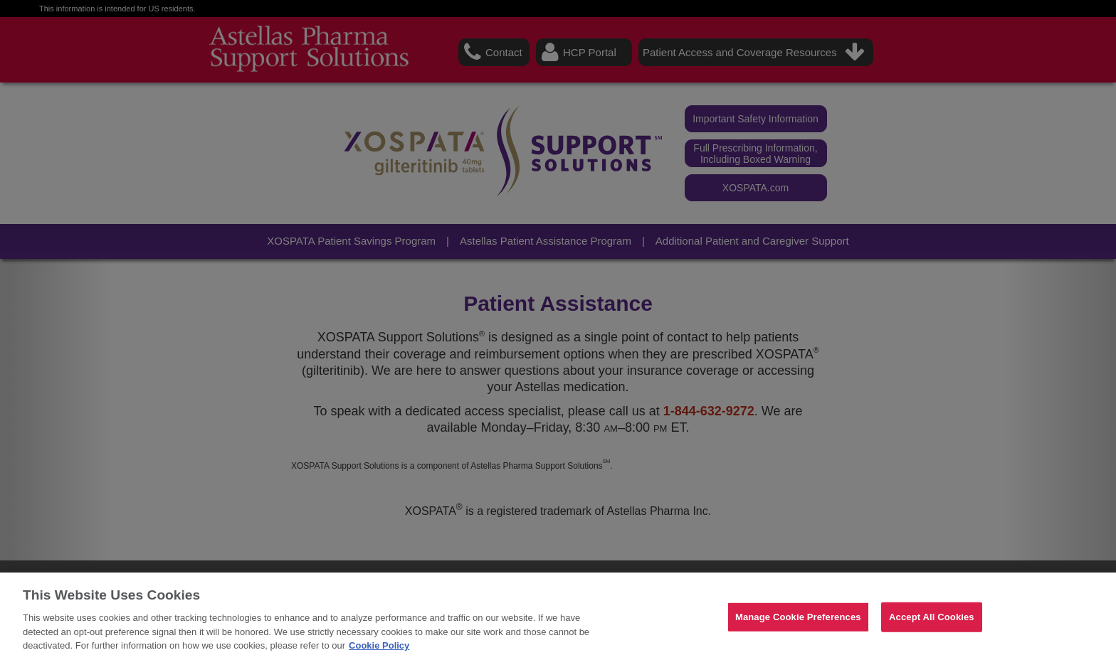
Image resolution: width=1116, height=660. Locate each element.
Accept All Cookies (931, 617)
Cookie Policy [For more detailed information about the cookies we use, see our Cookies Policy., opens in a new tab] (379, 645)
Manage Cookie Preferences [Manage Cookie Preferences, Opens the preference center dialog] (798, 617)
